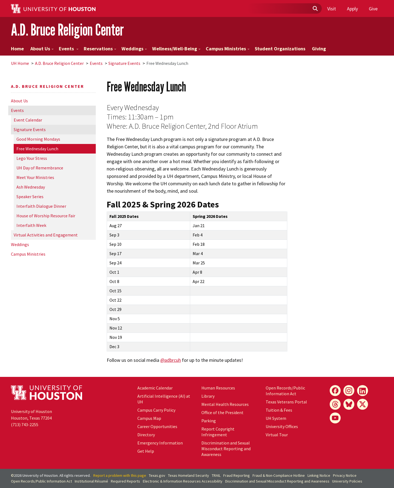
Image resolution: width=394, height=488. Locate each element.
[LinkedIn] (362, 390)
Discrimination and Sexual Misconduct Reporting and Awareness (226, 448)
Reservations (100, 48)
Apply (352, 8)
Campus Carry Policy (156, 410)
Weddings (134, 48)
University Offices (282, 426)
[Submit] (315, 9)
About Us (42, 48)
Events (69, 48)
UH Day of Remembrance (39, 168)
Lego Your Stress (31, 158)
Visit (331, 8)
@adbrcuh (170, 360)
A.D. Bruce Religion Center (67, 29)
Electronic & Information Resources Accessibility (182, 481)
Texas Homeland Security (188, 475)
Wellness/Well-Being (176, 48)
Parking (208, 420)
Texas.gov (157, 475)
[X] (362, 404)
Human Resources (218, 388)
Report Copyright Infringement (217, 431)
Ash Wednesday (30, 187)
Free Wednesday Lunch (37, 148)
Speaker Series (30, 196)
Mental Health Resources (225, 404)
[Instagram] (348, 390)
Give (373, 8)
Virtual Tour (277, 434)
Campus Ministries (228, 48)
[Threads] (335, 404)
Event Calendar (28, 120)
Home (17, 48)
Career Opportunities (157, 426)
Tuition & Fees (279, 410)
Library (208, 396)
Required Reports (125, 481)
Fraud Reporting (236, 475)
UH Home (20, 63)
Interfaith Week (31, 225)
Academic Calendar (155, 388)
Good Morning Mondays (38, 139)
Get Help (145, 451)
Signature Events (124, 63)
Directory (146, 434)
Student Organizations (280, 48)
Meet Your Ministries (35, 177)
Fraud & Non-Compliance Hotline (279, 475)
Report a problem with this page (119, 475)
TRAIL (216, 475)
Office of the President (222, 412)
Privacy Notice (345, 475)
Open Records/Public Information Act (285, 390)
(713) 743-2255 (24, 424)
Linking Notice (319, 475)
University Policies (347, 481)
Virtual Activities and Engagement (46, 235)
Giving (319, 48)
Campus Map (149, 418)
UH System (276, 418)
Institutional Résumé (91, 481)
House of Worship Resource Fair (45, 215)
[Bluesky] (348, 404)
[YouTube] (335, 417)
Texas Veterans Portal (286, 402)
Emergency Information (160, 443)
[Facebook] (335, 390)
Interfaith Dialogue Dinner (41, 206)
